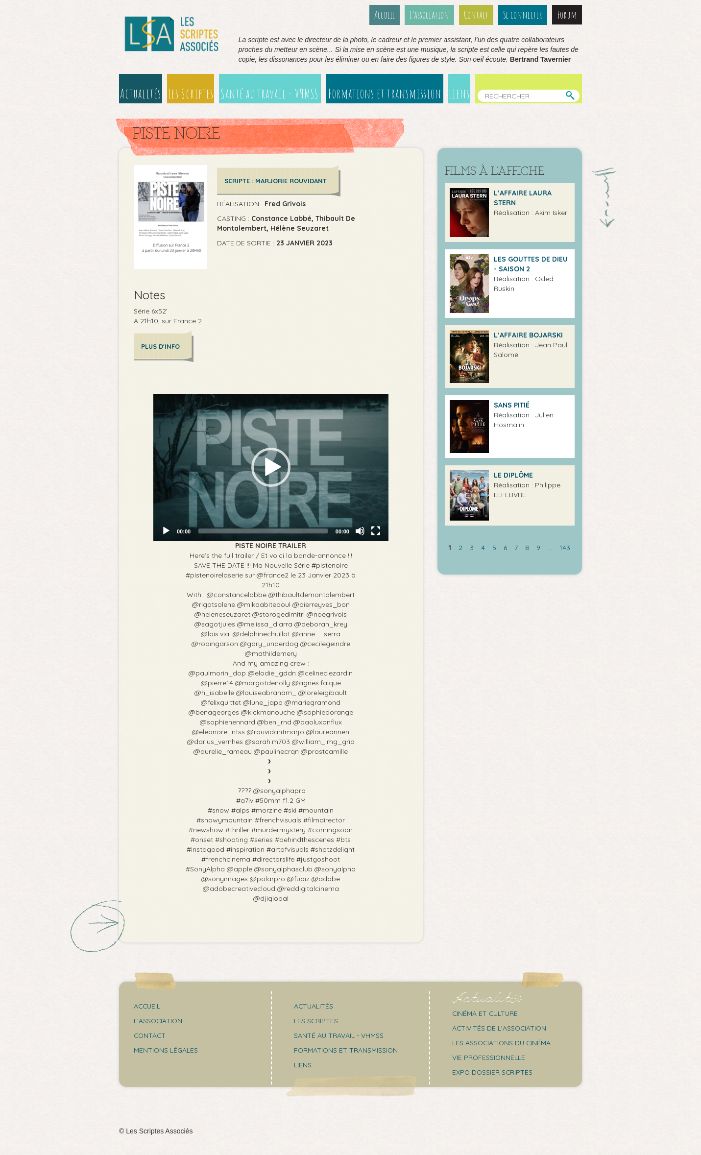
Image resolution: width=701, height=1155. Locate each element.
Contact (476, 14)
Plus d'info (160, 346)
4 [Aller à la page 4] (483, 546)
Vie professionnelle (489, 1057)
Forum (567, 14)
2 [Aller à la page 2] (460, 546)
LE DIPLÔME (513, 474)
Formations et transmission (385, 93)
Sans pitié (512, 404)
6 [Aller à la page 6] (505, 546)
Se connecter (523, 14)
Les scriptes (316, 1020)
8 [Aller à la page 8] (527, 546)
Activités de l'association (500, 1027)
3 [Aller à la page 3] (472, 546)
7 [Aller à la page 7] (516, 546)
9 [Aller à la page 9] (538, 546)
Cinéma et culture (486, 1013)
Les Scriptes (191, 93)
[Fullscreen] (376, 530)
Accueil (384, 14)
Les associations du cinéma (502, 1042)
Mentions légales (166, 1049)
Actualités (140, 93)
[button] (270, 466)
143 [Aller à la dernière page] (564, 546)
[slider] (263, 530)
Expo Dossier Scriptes (493, 1071)
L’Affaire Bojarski (528, 334)
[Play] (166, 530)
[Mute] (360, 530)
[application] (270, 466)
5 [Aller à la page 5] (494, 546)
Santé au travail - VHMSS (270, 93)
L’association (430, 14)
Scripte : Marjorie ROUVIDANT (275, 180)
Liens (459, 93)
